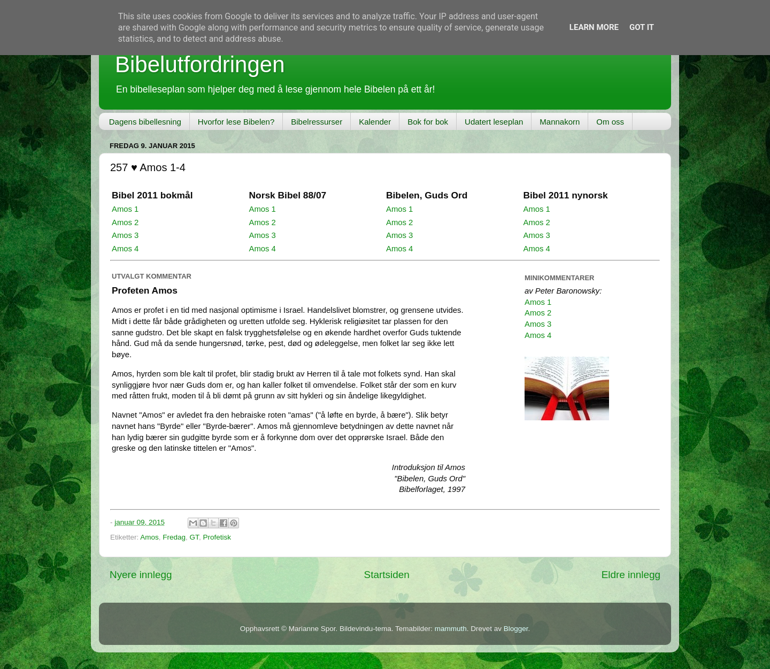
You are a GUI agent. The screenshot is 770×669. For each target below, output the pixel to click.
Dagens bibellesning (145, 121)
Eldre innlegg (631, 574)
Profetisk (217, 537)
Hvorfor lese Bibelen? (236, 121)
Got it (641, 27)
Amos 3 (125, 235)
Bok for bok (427, 121)
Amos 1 (125, 209)
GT (194, 537)
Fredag (174, 537)
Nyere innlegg (141, 574)
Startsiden (387, 574)
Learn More (594, 27)
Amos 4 (125, 248)
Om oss (610, 121)
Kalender (375, 121)
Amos (149, 537)
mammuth (451, 629)
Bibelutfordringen (200, 64)
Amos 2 (125, 222)
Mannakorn (560, 121)
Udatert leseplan (494, 121)
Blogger (516, 629)
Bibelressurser (316, 121)
